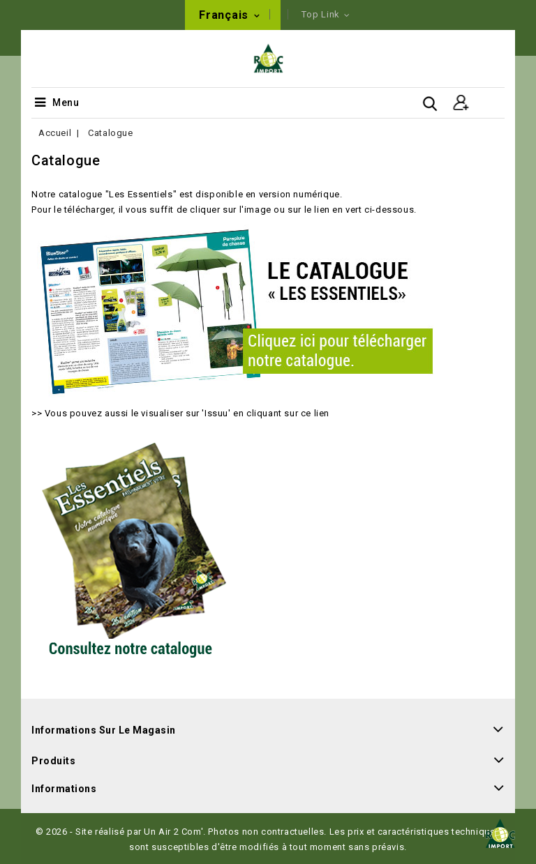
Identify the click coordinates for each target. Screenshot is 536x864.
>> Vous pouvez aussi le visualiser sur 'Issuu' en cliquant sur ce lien (180, 413)
